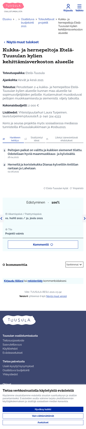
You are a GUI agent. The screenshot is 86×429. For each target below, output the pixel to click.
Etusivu (7, 19)
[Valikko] (79, 8)
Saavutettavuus (12, 344)
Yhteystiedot (10, 374)
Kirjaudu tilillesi (13, 280)
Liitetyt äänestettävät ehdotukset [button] (62, 139)
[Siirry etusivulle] (13, 8)
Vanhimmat (74, 265)
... (16, 19)
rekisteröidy (35, 280)
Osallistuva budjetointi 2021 (27, 23)
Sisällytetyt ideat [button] (34, 139)
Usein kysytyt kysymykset (18, 366)
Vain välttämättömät (43, 416)
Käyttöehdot (10, 348)
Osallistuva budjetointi (16, 370)
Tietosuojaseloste (13, 340)
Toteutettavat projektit (46, 21)
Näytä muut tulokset (21, 42)
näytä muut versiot (56, 296)
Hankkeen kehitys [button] (11, 139)
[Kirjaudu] (68, 8)
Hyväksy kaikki (43, 409)
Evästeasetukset (12, 352)
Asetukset (43, 422)
